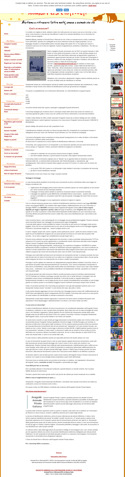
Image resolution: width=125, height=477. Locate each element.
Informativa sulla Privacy (59, 456)
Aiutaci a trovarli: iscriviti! (13, 60)
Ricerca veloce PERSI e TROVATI (12, 55)
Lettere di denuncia (11, 170)
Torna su (59, 452)
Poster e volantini (10, 94)
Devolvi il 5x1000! (10, 131)
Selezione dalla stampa (12, 184)
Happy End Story (10, 167)
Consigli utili (8, 87)
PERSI (6, 47)
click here (92, 6)
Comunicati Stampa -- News (11, 111)
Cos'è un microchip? (11, 153)
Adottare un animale (11, 150)
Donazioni (7, 127)
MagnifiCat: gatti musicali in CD (13, 123)
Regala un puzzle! (10, 140)
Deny (66, 10)
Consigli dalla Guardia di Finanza (12, 105)
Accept (59, 10)
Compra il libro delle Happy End (11, 135)
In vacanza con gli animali (13, 156)
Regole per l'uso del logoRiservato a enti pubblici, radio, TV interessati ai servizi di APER (12, 67)
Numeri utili (8, 90)
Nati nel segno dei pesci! (12, 174)
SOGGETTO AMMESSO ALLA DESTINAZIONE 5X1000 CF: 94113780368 (59, 470)
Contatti (7, 201)
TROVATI (7, 51)
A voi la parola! (9, 187)
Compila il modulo (10, 44)
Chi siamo (7, 197)
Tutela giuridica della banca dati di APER (11, 76)
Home (6, 34)
